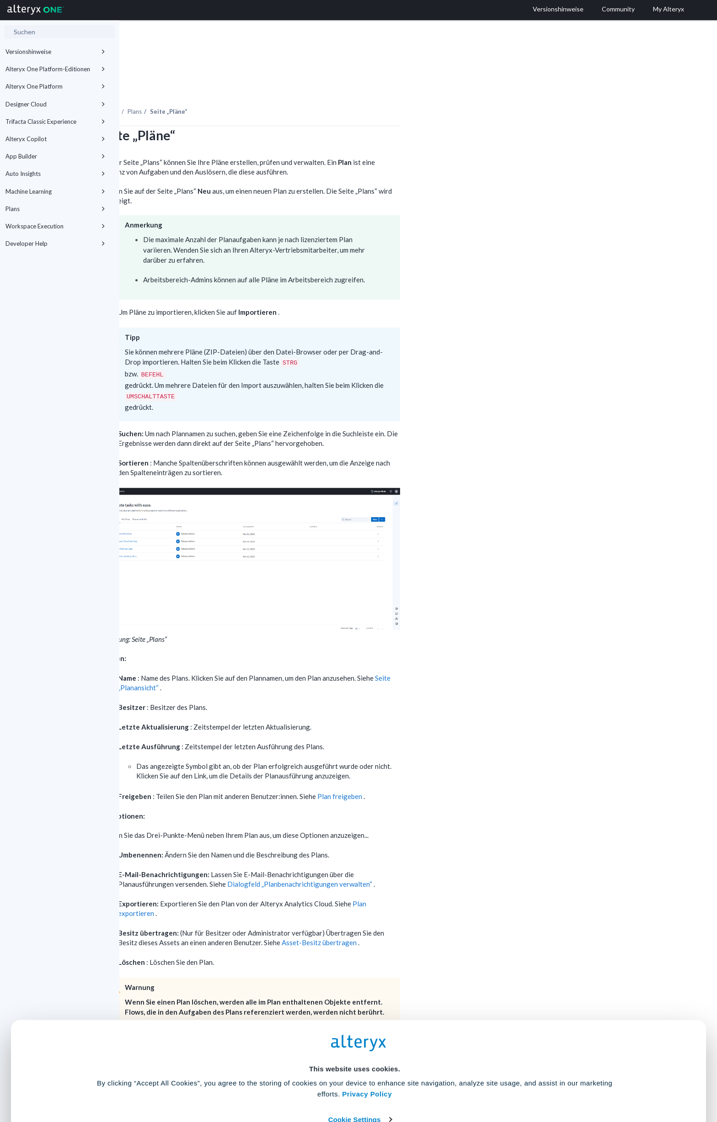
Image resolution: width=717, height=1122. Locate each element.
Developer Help (55, 243)
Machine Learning (55, 191)
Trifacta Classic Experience (55, 121)
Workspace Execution (55, 226)
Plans (55, 208)
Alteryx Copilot (55, 139)
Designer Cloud (55, 104)
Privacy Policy (367, 1029)
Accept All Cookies (289, 1081)
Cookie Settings (354, 1054)
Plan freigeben (460, 771)
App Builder (55, 156)
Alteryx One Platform (55, 86)
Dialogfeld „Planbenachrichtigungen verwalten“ (420, 859)
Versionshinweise (55, 51)
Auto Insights (55, 173)
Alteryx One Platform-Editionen (55, 69)
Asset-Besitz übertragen (439, 917)
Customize (428, 1081)
